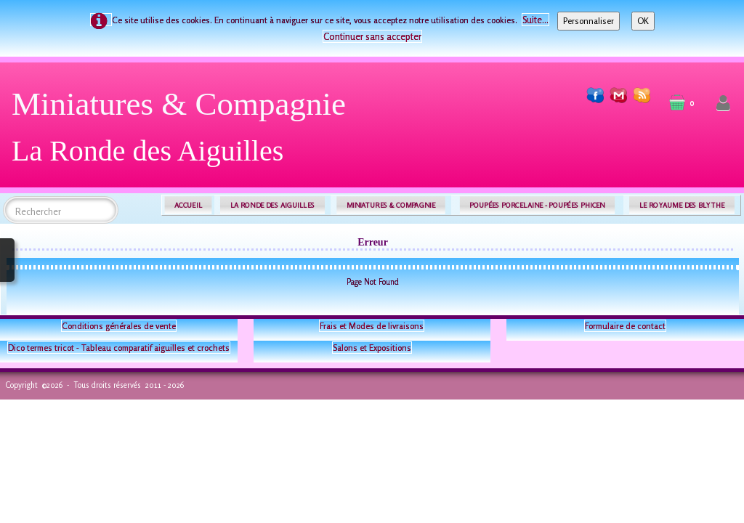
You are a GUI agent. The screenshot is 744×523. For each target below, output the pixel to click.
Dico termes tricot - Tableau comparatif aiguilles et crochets (119, 347)
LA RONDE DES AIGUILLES (272, 205)
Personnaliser (588, 20)
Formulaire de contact (625, 325)
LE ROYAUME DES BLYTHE (682, 205)
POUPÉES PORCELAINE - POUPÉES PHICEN (536, 205)
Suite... (535, 19)
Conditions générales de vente (119, 325)
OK (643, 20)
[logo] (184, 132)
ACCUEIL (188, 205)
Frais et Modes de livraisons (372, 325)
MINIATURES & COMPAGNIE (391, 205)
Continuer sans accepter (372, 36)
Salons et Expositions (372, 347)
